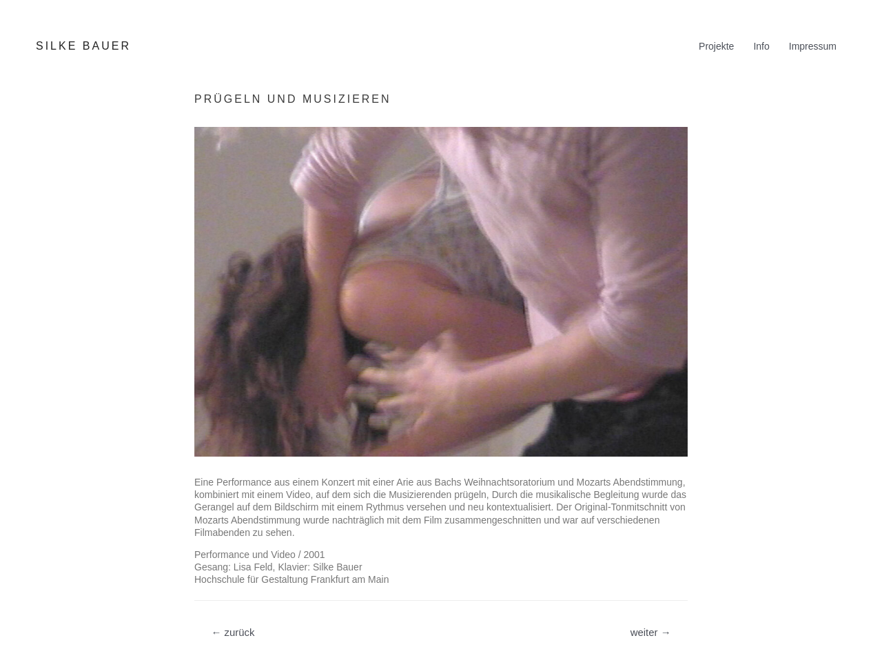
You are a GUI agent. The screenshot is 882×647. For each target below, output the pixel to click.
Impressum (813, 46)
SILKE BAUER (83, 46)
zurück (232, 632)
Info (761, 46)
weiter (650, 632)
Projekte (716, 46)
